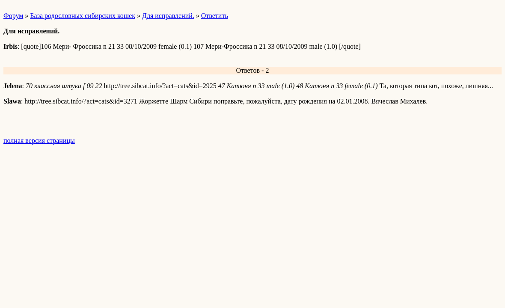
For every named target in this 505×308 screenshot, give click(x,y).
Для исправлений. (168, 15)
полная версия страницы (39, 140)
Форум (13, 15)
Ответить (214, 15)
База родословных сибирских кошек (82, 15)
